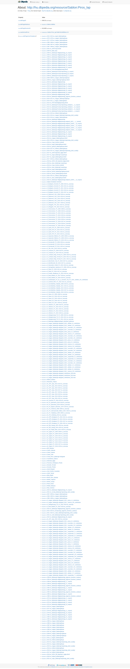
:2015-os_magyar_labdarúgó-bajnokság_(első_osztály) (58, 646)
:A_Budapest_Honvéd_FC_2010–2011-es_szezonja (57, 186)
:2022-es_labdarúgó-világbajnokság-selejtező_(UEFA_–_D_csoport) (62, 179)
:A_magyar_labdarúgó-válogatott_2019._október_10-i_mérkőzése (61, 352)
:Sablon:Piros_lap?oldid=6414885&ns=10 (55, 32)
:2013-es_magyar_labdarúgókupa (53, 644)
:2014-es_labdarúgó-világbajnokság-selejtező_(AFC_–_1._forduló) (61, 121)
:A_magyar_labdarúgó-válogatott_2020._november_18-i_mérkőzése (62, 363)
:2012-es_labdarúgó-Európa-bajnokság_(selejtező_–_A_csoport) (61, 104)
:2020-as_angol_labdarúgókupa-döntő (54, 169)
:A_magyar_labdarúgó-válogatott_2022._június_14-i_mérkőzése (61, 540)
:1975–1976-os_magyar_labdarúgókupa (54, 38)
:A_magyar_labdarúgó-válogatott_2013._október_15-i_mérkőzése (61, 325)
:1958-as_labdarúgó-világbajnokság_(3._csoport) (57, 583)
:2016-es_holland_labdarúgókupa (53, 648)
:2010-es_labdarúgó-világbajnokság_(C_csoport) (57, 86)
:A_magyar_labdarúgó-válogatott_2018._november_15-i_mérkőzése (62, 336)
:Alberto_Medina (48, 379)
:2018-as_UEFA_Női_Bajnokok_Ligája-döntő (56, 654)
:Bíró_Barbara (48, 448)
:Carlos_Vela (47, 454)
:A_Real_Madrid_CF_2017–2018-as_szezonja (56, 275)
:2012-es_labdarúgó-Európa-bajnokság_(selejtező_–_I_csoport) (61, 111)
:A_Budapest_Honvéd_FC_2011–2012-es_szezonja (57, 188)
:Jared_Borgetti (48, 469)
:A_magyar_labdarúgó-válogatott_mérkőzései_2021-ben (59, 377)
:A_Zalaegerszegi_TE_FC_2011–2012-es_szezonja (57, 319)
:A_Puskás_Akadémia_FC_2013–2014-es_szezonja (58, 273)
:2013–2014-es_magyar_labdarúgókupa (54, 117)
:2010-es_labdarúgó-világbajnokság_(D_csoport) (57, 88)
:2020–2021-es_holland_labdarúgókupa (54, 175)
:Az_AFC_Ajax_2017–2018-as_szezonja (54, 392)
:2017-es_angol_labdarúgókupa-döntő (54, 157)
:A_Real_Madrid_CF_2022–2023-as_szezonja (56, 506)
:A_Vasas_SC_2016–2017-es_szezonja (54, 300)
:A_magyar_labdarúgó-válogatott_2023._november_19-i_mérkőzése (62, 569)
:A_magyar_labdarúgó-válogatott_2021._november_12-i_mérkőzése (62, 523)
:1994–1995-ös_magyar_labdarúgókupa (54, 496)
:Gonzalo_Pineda (49, 467)
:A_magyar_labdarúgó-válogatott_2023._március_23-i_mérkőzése (61, 565)
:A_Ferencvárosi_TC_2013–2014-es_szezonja (56, 215)
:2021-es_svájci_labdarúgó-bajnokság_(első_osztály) (58, 658)
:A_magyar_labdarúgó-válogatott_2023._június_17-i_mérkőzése (61, 560)
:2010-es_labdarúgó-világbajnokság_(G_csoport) (57, 90)
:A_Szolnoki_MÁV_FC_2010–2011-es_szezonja (56, 281)
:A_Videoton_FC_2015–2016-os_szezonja (55, 313)
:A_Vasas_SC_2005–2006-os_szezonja (54, 294)
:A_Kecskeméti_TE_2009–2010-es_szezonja (56, 242)
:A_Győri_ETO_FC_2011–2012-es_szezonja (56, 231)
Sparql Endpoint (107, 2)
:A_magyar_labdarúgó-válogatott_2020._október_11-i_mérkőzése (61, 365)
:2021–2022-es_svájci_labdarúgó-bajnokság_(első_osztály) (59, 512)
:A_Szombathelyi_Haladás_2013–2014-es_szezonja (58, 288)
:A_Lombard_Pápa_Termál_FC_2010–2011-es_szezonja (59, 256)
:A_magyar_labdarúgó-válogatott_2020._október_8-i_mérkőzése (61, 369)
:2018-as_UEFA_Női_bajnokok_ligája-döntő (55, 161)
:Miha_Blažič (47, 475)
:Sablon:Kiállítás (48, 24)
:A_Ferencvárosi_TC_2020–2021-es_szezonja (56, 225)
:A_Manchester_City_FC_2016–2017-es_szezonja (57, 261)
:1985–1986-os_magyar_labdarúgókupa (54, 42)
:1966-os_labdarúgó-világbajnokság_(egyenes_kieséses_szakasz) (61, 596)
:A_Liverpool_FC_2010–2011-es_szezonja (55, 252)
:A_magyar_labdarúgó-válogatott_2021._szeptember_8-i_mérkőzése (62, 535)
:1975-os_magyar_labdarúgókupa (53, 606)
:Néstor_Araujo (48, 481)
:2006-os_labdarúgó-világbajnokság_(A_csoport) (57, 52)
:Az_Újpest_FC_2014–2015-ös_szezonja (55, 440)
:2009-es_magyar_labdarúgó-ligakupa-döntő (56, 80)
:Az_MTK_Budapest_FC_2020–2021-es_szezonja (57, 423)
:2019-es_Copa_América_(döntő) (53, 165)
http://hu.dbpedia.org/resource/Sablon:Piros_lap (58, 7)
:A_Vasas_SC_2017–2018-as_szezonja (54, 302)
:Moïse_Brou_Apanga (50, 477)
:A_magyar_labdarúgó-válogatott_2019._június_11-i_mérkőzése (61, 340)
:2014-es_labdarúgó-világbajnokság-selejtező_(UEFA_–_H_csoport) (62, 129)
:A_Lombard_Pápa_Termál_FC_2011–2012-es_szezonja (59, 259)
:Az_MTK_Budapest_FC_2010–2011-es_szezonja (57, 417)
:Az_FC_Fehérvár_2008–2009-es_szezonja (55, 408)
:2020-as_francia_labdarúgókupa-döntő (54, 173)
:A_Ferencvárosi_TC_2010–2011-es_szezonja (56, 213)
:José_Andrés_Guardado (51, 471)
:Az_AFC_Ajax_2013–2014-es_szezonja (54, 383)
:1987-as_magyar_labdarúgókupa (53, 625)
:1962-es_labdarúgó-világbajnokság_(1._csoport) (57, 587)
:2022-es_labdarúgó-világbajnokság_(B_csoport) (57, 517)
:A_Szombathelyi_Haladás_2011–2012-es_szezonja (58, 286)
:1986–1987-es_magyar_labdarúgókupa (54, 44)
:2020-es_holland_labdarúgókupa (53, 656)
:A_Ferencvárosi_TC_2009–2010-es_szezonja (56, 211)
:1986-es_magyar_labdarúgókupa (53, 623)
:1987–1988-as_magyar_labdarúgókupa (54, 46)
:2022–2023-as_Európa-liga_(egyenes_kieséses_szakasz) (59, 510)
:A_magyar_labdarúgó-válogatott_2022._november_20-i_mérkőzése (62, 552)
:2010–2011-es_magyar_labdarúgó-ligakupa (55, 98)
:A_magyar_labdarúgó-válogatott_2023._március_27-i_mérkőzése (61, 558)
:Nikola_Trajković (48, 479)
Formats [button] (45, 2)
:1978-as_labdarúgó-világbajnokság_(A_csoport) (57, 612)
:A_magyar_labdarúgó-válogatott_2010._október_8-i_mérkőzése (61, 323)
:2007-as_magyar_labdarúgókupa (53, 631)
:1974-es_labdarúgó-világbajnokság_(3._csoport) (57, 602)
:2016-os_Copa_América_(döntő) (53, 142)
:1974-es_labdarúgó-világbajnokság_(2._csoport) (57, 600)
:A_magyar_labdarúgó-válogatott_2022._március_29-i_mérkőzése (61, 548)
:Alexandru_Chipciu (49, 381)
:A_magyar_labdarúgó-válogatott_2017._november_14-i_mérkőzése (62, 327)
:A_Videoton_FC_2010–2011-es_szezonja (55, 306)
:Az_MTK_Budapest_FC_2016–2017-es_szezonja (57, 421)
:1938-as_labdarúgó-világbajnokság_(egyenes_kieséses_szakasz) (61, 577)
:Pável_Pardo (48, 483)
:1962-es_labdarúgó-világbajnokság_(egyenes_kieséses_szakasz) (61, 592)
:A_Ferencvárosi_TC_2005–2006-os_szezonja (56, 209)
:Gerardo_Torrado (49, 465)
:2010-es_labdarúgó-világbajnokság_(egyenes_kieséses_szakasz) (61, 96)
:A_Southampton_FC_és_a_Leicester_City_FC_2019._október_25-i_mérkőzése (65, 279)
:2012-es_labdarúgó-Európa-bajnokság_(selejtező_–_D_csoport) (61, 107)
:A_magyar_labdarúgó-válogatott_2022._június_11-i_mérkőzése (61, 537)
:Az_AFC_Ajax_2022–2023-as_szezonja (54, 519)
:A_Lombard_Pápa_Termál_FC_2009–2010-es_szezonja (59, 254)
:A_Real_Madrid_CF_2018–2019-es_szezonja (56, 277)
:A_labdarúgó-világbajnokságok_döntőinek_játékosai (58, 321)
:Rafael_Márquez (49, 485)
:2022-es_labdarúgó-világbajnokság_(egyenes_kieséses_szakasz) (61, 508)
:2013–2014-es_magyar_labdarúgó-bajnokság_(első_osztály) (60, 115)
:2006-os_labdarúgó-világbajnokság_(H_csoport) (57, 67)
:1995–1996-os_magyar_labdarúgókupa (54, 498)
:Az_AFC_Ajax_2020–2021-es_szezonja (54, 398)
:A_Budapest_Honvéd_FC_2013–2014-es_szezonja (57, 190)
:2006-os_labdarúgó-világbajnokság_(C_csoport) (57, 57)
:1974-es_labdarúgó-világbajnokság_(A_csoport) (57, 604)
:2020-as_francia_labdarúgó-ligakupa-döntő (55, 171)
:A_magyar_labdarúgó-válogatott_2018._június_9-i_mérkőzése (60, 331)
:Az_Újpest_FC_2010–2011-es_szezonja (55, 435)
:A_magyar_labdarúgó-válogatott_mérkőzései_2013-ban (59, 375)
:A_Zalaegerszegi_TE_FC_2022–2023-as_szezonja (57, 504)
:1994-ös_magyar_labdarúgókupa (53, 627)
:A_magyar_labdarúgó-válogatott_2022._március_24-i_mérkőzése (61, 546)
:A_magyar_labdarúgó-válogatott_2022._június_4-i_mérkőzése (60, 542)
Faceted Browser (95, 2)
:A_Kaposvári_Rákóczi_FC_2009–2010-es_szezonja (58, 238)
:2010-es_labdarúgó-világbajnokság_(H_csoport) (57, 92)
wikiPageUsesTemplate (27, 36)
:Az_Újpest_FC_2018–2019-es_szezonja (55, 446)
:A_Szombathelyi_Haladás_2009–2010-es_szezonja (58, 284)
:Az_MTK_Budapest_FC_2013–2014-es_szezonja (57, 419)
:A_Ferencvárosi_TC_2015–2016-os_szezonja (56, 219)
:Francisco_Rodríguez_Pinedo (52, 463)
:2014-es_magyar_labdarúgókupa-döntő (54, 138)
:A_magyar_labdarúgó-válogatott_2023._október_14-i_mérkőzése (61, 571)
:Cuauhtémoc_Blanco (50, 458)
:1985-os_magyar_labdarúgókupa (53, 621)
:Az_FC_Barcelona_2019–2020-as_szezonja (56, 404)
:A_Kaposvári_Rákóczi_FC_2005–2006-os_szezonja (58, 236)
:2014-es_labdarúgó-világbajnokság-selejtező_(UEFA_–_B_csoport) (62, 123)
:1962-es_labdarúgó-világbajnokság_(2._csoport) (57, 589)
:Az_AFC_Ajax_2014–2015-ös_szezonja (54, 385)
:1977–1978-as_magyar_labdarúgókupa (54, 40)
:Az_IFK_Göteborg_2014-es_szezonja (54, 415)
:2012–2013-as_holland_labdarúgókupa (54, 113)
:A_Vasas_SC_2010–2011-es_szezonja (54, 296)
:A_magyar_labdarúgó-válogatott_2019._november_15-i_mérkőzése (62, 348)
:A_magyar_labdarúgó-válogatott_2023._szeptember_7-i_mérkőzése (62, 575)
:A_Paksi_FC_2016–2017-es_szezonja (54, 271)
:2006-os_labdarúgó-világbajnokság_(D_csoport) (57, 59)
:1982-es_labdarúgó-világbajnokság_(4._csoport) (57, 614)
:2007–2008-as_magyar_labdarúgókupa (54, 494)
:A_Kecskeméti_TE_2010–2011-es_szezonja (56, 244)
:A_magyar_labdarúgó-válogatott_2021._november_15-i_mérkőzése (62, 525)
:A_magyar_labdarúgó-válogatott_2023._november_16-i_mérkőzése (62, 567)
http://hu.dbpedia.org (47, 10)
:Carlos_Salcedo (48, 450)
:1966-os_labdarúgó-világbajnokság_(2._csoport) (57, 594)
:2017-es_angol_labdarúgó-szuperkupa (54, 154)
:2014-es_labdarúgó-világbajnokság (53, 119)
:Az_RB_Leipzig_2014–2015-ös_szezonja (55, 427)
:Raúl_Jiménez (48, 487)
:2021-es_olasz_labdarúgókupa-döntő (54, 177)
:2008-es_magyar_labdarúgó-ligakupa (54, 633)
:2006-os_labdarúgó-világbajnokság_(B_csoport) (57, 55)
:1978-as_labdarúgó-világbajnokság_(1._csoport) (57, 610)
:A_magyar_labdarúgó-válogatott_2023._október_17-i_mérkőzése (61, 573)
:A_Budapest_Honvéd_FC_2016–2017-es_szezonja (57, 192)
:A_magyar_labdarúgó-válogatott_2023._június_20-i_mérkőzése (61, 562)
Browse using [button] (35, 2)
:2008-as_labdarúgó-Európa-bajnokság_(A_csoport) (57, 71)
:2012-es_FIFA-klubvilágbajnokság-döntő (55, 102)
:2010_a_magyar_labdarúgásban (53, 637)
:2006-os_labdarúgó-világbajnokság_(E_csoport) (57, 61)
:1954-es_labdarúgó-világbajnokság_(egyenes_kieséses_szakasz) (61, 579)
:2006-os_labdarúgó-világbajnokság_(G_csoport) (57, 65)
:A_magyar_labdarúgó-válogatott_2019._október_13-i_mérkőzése (61, 354)
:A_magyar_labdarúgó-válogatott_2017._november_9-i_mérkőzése (61, 329)
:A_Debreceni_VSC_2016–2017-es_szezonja (56, 200)
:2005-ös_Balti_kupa (49, 50)
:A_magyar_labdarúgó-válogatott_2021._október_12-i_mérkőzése (61, 527)
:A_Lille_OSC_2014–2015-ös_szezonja (54, 248)
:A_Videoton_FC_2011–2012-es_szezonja (55, 308)
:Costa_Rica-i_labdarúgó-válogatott (53, 456)
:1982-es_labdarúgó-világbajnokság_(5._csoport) (57, 617)
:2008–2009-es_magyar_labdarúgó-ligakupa (55, 77)
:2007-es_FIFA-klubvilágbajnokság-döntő (55, 69)
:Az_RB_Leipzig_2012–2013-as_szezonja (55, 425)
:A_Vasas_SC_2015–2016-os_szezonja (54, 298)
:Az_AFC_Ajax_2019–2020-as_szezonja (54, 396)
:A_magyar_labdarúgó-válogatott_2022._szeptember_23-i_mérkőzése (62, 554)
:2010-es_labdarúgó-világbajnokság (53, 82)
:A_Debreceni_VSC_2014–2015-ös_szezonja (56, 198)
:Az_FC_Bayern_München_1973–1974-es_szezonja (58, 406)
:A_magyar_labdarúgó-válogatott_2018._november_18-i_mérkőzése (62, 338)
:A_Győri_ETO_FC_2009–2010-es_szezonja (56, 227)
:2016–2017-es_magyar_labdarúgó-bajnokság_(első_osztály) (60, 150)
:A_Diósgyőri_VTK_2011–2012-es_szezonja (55, 204)
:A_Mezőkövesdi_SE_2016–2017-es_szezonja (56, 263)
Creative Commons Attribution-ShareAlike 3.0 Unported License (79, 666)
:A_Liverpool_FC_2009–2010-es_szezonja (55, 250)
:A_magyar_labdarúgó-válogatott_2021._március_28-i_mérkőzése (61, 502)
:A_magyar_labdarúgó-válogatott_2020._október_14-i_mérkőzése (61, 367)
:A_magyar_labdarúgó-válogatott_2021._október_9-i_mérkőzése (61, 529)
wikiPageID (22, 20)
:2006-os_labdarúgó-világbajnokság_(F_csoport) (57, 63)
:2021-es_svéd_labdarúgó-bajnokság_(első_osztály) (58, 515)
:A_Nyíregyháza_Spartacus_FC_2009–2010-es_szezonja (59, 267)
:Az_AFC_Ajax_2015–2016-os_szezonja (54, 388)
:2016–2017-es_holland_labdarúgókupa (54, 148)
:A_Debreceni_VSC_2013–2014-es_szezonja (56, 196)
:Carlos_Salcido (48, 452)
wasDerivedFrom (23, 32)
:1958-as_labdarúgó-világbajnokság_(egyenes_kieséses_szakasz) (61, 585)
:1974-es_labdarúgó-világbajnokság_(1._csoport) (57, 598)
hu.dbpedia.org (67, 10)
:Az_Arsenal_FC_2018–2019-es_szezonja (55, 400)
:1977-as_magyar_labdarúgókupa (53, 608)
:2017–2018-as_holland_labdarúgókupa (54, 159)
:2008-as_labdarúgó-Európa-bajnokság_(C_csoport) (58, 75)
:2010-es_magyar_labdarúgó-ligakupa (54, 635)
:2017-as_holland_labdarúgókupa (53, 652)
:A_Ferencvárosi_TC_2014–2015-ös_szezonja (56, 217)
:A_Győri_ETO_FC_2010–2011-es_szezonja (56, 229)
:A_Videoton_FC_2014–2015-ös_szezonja (55, 311)
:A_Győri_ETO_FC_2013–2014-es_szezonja (56, 234)
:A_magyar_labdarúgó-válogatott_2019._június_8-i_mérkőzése (60, 342)
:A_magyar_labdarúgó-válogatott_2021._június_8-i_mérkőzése (60, 521)
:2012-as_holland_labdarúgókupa (53, 639)
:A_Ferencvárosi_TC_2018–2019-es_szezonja (56, 223)
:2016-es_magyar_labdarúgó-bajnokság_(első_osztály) (58, 650)
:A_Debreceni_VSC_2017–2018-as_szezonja (56, 202)
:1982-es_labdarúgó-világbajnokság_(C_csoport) (57, 619)
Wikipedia (53, 666)
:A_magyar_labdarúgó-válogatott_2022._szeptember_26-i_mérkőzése (62, 556)
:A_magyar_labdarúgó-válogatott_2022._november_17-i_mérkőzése (62, 550)
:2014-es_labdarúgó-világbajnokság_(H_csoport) (57, 136)
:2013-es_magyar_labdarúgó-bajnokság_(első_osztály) (58, 642)
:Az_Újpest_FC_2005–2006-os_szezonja (55, 431)
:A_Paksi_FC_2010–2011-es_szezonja (54, 269)
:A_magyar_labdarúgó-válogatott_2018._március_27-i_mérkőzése (61, 333)
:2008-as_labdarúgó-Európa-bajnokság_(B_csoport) (57, 73)
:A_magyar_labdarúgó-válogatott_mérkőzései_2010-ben (59, 373)
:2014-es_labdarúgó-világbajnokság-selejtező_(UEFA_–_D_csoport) (62, 125)
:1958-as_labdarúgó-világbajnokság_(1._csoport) (57, 581)
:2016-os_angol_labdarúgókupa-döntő (54, 144)
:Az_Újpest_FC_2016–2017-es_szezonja (55, 444)
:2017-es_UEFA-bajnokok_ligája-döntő (54, 152)
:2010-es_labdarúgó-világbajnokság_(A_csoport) (57, 84)
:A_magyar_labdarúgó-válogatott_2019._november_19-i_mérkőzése (62, 350)
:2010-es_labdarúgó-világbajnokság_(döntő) (55, 94)
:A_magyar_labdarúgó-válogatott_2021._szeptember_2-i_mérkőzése (62, 531)
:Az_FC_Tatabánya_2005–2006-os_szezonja (56, 413)
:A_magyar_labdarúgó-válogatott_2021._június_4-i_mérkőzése (60, 500)
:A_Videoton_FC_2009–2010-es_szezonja (55, 304)
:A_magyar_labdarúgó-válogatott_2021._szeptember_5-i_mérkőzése (62, 533)
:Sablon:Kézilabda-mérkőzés (51, 182)
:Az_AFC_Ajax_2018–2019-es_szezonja (54, 394)
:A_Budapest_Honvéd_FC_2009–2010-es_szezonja (57, 184)
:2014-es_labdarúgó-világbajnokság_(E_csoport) (57, 134)
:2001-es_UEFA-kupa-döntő (51, 48)
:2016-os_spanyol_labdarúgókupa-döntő (54, 146)
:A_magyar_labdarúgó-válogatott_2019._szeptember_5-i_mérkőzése (62, 356)
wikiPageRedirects (24, 24)
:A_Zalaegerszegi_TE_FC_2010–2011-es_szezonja (57, 317)
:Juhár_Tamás (48, 473)
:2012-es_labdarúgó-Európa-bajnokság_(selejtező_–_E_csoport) (61, 109)
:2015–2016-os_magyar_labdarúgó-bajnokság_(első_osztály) (60, 140)
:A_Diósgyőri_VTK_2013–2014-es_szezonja (55, 206)
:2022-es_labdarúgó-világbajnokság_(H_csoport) (57, 490)
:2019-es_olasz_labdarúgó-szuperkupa (54, 167)
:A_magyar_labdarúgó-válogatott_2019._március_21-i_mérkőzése (61, 344)
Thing (28, 10)
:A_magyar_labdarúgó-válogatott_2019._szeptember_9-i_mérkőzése (62, 358)
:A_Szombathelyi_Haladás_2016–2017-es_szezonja (58, 290)
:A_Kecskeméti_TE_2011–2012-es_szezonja (56, 246)
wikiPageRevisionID (24, 28)
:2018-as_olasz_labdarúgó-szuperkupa (54, 163)
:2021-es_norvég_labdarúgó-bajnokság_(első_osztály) (58, 492)
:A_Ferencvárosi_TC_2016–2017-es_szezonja (56, 221)
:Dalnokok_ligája (48, 460)
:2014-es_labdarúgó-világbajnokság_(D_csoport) (57, 132)
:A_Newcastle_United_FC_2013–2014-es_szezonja (57, 265)
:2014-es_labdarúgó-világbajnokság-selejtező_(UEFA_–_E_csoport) (62, 127)
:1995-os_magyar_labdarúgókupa (53, 629)
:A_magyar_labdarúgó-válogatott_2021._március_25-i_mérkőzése (61, 371)
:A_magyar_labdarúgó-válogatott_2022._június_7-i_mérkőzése (60, 544)
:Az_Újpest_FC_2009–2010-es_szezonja (55, 433)
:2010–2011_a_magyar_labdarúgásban (54, 100)
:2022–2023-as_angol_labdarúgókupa (54, 36)
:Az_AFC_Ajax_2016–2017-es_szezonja (54, 390)
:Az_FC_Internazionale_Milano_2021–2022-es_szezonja (59, 410)
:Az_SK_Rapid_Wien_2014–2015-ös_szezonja (56, 429)
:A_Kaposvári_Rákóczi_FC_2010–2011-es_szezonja (58, 240)
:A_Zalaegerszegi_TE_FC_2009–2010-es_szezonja (57, 315)
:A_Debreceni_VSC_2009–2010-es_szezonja (56, 194)
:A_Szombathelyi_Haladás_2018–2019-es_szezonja (58, 292)
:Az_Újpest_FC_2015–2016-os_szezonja (55, 442)
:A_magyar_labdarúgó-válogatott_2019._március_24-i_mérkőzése (61, 346)
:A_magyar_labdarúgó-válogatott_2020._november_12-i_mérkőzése (62, 361)
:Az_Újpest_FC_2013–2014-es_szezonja (55, 438)
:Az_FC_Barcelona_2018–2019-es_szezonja (56, 402)
